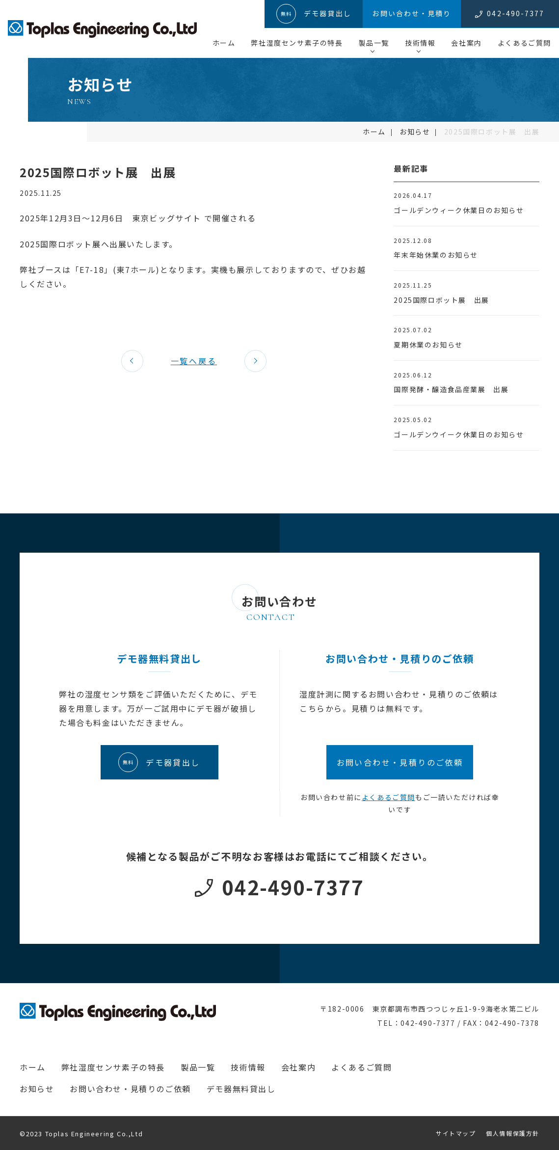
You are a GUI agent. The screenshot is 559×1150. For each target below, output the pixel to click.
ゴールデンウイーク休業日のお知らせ (459, 434)
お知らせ (414, 131)
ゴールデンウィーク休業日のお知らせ (459, 210)
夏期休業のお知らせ (428, 344)
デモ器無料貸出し (241, 1089)
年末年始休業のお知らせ (436, 255)
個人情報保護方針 (512, 1133)
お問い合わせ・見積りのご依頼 (130, 1089)
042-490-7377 (293, 887)
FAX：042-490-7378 (501, 1023)
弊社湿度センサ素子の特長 (297, 43)
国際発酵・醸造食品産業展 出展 (451, 389)
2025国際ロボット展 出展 (441, 300)
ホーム (224, 43)
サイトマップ (456, 1133)
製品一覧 (374, 43)
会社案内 (466, 43)
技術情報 (420, 43)
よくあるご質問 (524, 43)
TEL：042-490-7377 (416, 1023)
